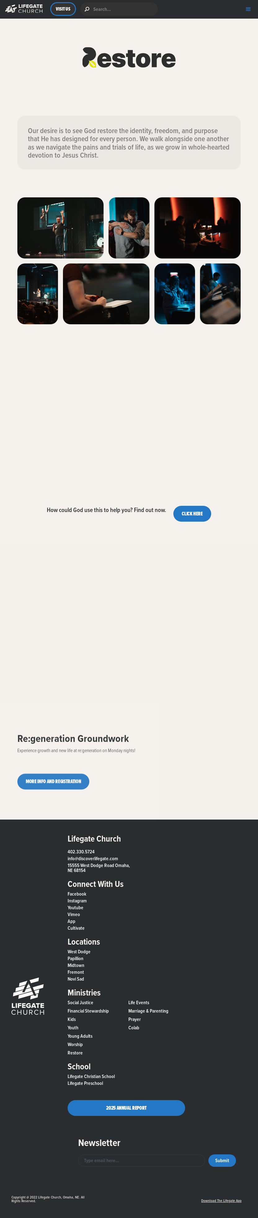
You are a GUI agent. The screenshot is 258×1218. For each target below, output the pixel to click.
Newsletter (99, 1143)
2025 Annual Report (126, 1108)
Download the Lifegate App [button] (221, 1200)
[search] (119, 9)
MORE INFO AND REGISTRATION (53, 786)
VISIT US (63, 8)
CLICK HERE (192, 513)
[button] (22, 9)
